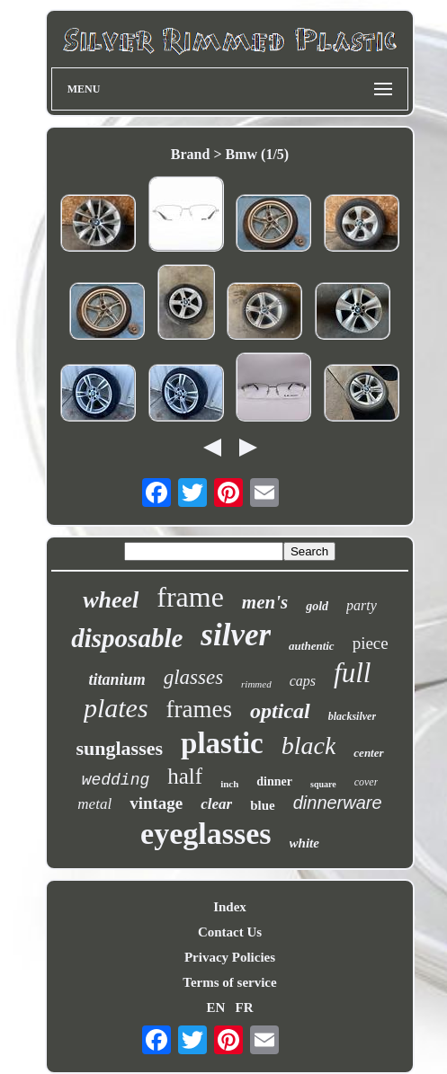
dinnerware (337, 802)
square (323, 784)
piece (371, 643)
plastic (222, 743)
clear (216, 803)
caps (303, 680)
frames (199, 709)
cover (366, 782)
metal (94, 803)
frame (190, 597)
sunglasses (119, 748)
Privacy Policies (229, 957)
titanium (117, 679)
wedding (116, 780)
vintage (156, 803)
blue (262, 805)
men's (265, 602)
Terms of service (229, 982)
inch (229, 783)
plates (116, 708)
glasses (193, 677)
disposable (127, 638)
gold (317, 606)
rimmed (256, 684)
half (184, 776)
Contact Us (230, 932)
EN (215, 1007)
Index (229, 907)
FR (245, 1007)
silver (236, 634)
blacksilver (352, 716)
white (304, 843)
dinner (274, 781)
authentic (312, 645)
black (309, 745)
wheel (111, 600)
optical (280, 711)
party (361, 605)
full (352, 672)
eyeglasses (205, 833)
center (368, 752)
